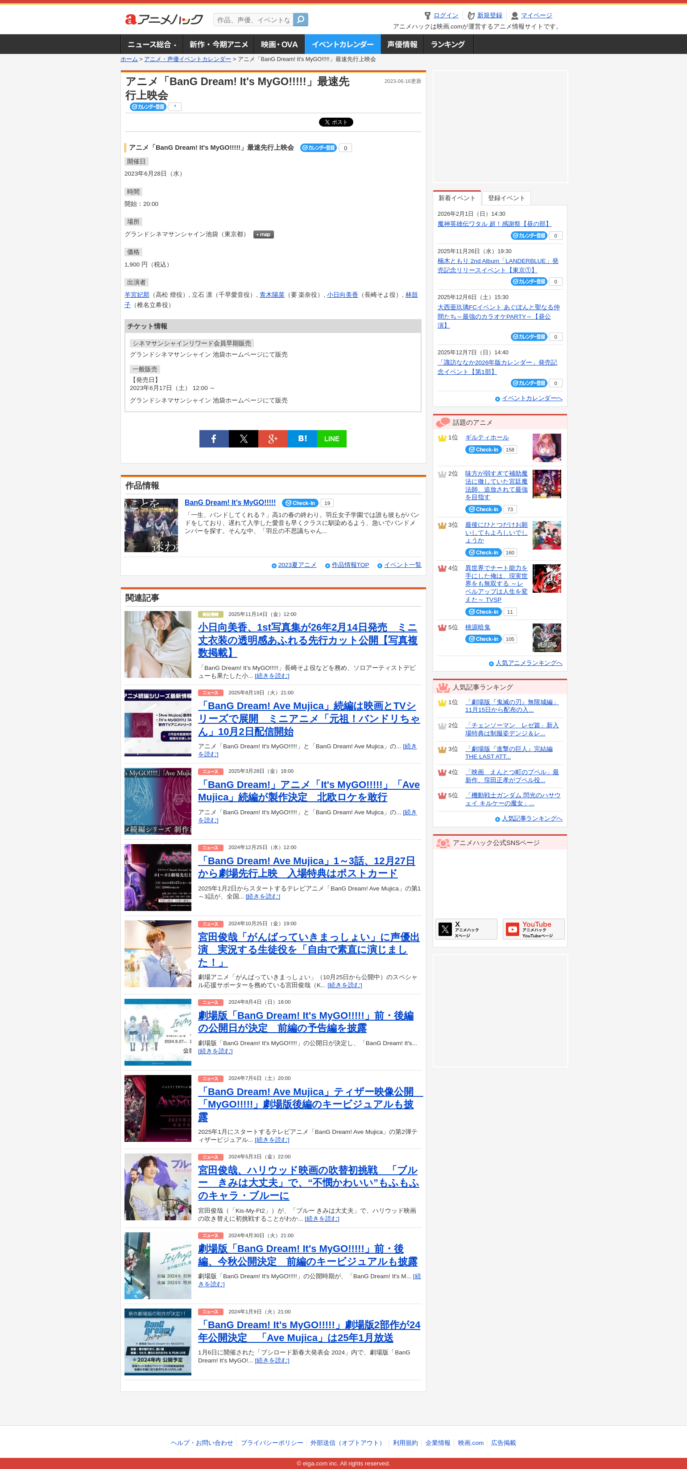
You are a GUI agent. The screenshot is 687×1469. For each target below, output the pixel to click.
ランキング (449, 44)
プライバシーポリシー (272, 1443)
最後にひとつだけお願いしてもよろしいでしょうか (496, 532)
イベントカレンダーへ (532, 398)
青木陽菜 (272, 294)
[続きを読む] (272, 676)
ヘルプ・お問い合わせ (202, 1443)
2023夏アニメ (297, 565)
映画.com (471, 1443)
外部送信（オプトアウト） (347, 1443)
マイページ (536, 15)
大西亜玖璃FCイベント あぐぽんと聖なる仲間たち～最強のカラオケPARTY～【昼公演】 (499, 316)
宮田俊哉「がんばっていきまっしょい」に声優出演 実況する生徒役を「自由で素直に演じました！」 (309, 949)
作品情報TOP (350, 565)
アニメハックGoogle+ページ (534, 929)
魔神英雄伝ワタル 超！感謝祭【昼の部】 (495, 224)
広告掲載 (503, 1443)
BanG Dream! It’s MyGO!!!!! (230, 502)
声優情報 (402, 44)
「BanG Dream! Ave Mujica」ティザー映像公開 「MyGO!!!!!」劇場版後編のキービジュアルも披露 (310, 1104)
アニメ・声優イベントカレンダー (343, 44)
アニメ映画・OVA (279, 44)
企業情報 (438, 1443)
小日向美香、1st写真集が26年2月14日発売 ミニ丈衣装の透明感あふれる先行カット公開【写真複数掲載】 (308, 640)
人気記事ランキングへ (532, 818)
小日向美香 (342, 294)
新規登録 (489, 15)
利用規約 (405, 1443)
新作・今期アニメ (218, 44)
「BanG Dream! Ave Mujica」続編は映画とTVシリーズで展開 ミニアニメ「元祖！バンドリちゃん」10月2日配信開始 (309, 718)
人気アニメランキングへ (529, 663)
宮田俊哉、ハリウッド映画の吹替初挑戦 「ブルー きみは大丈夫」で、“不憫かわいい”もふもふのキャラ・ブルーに (308, 1183)
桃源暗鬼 (477, 627)
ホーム (129, 59)
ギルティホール (487, 437)
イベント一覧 (403, 565)
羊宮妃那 (136, 294)
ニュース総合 (151, 44)
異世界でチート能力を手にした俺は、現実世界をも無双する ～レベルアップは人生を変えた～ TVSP (496, 584)
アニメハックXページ (466, 929)
